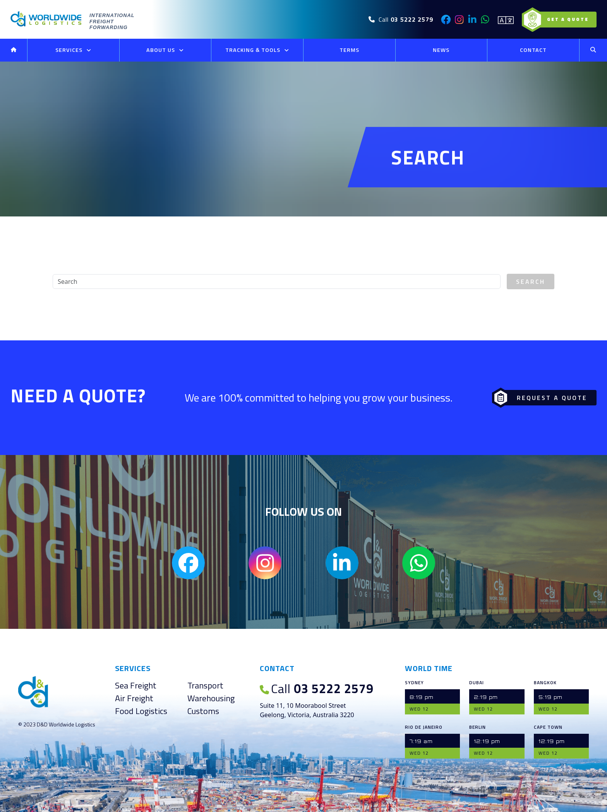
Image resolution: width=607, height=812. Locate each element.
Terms (349, 50)
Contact (533, 50)
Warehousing (211, 698)
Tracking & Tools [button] (257, 50)
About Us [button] (165, 50)
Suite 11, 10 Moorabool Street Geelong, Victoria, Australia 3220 (307, 710)
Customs (203, 711)
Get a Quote (561, 19)
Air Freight (134, 698)
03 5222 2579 (317, 688)
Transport (205, 685)
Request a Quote (542, 397)
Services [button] (73, 50)
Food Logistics (141, 711)
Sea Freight (135, 685)
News (441, 50)
